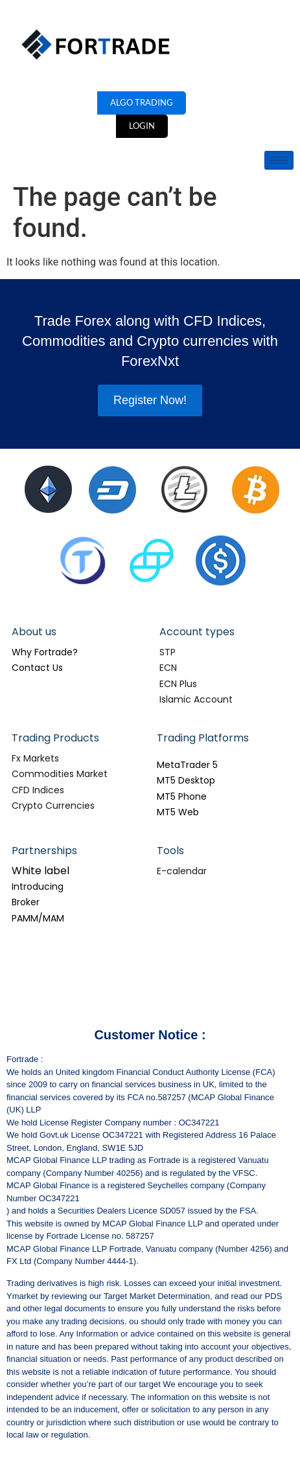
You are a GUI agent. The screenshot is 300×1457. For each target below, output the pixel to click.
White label (40, 870)
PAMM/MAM (38, 918)
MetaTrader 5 (187, 764)
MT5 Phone (182, 796)
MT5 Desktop (186, 780)
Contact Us (37, 667)
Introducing (37, 886)
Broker (26, 902)
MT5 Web (178, 812)
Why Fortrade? (45, 652)
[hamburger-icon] (279, 160)
